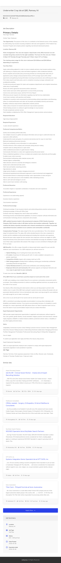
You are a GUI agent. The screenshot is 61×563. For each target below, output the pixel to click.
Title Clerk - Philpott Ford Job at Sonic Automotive (24, 487)
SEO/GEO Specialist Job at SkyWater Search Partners (25, 431)
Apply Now (30, 510)
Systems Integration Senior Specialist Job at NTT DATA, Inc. (27, 459)
